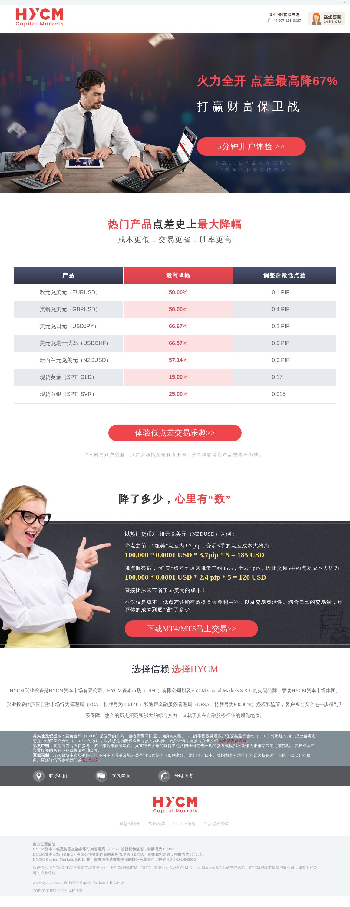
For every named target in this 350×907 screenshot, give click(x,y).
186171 (168, 849)
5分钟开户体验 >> (251, 146)
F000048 (196, 854)
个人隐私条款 (216, 823)
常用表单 (156, 823)
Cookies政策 (184, 823)
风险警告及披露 (232, 740)
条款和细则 (129, 823)
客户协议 (90, 760)
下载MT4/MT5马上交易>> (191, 628)
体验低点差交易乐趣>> (175, 433)
